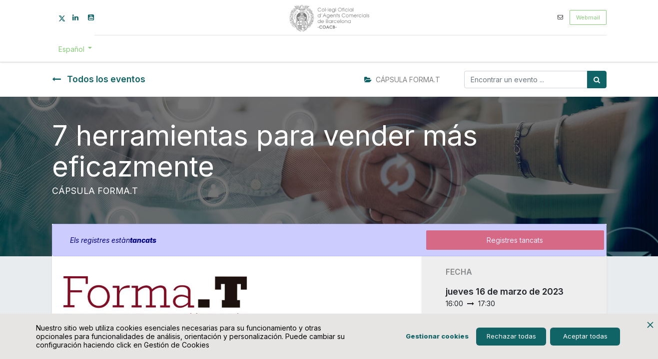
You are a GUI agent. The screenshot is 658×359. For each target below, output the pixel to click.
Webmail (588, 17)
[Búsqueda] (597, 79)
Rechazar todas (511, 336)
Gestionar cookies (437, 336)
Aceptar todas (585, 336)
